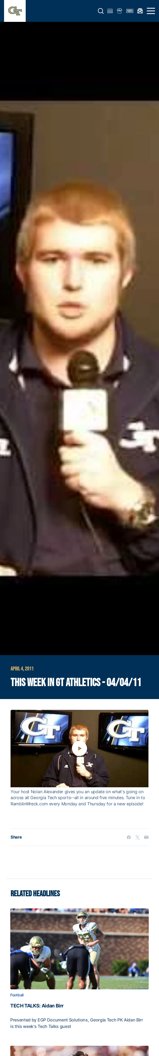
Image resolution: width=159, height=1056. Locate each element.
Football (17, 995)
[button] (101, 11)
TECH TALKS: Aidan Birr (37, 1006)
